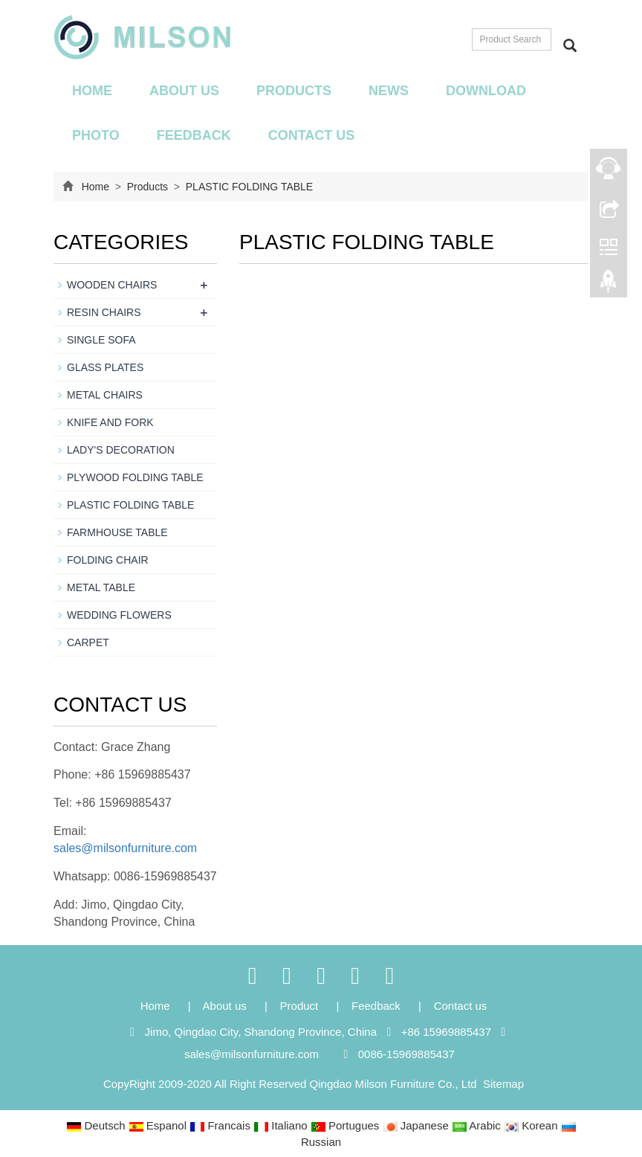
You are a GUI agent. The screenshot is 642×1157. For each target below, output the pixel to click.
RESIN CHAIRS (104, 312)
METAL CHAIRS (105, 395)
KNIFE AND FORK (110, 422)
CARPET (88, 642)
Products (293, 90)
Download (486, 90)
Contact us (311, 135)
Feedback (194, 135)
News (389, 90)
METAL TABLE (101, 587)
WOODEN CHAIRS (112, 285)
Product (301, 1005)
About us (184, 90)
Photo (96, 135)
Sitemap (503, 1083)
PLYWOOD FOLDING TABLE (135, 477)
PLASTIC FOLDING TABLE (248, 187)
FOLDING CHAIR (108, 560)
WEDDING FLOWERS (119, 615)
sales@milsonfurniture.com (125, 848)
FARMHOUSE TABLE (117, 532)
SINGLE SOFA (101, 340)
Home (92, 90)
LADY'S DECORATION (121, 450)
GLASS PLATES (105, 367)
